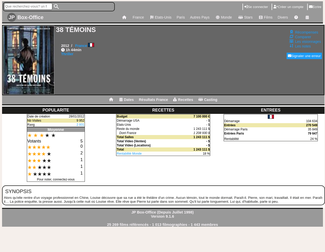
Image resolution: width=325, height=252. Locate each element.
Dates (126, 100)
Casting (207, 100)
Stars (245, 17)
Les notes (303, 46)
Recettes (183, 100)
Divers (283, 17)
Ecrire (315, 7)
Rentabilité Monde (129, 153)
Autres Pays (199, 17)
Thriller (67, 54)
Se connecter (256, 7)
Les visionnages (308, 42)
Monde (223, 17)
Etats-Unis (160, 17)
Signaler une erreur (304, 56)
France (138, 17)
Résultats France (153, 100)
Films (265, 17)
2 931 (80, 125)
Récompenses (306, 32)
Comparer (303, 37)
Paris (181, 17)
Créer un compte (288, 7)
